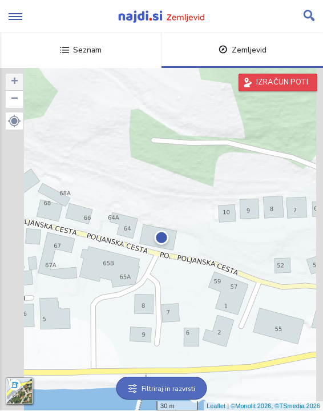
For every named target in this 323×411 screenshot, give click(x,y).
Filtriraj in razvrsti (161, 388)
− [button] (14, 99)
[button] (14, 121)
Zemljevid (243, 50)
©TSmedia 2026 (297, 405)
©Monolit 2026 (251, 405)
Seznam (81, 50)
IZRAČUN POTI (282, 82)
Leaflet (216, 405)
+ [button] (14, 82)
